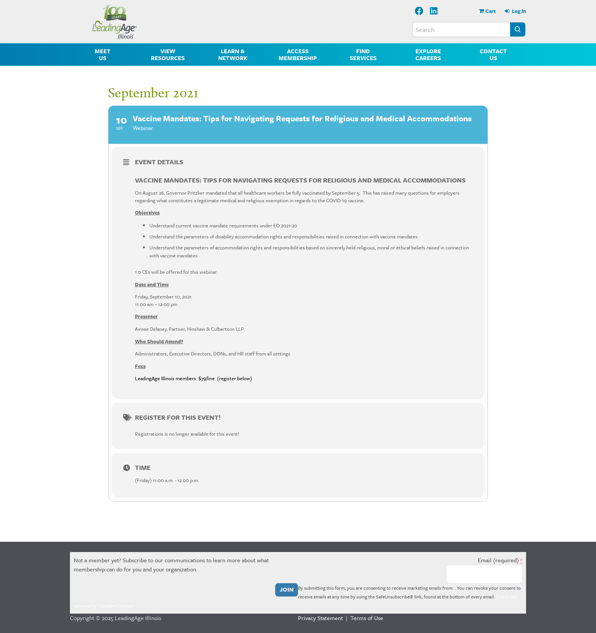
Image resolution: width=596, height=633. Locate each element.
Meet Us (103, 54)
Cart (490, 11)
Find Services (363, 54)
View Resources (168, 54)
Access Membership (298, 54)
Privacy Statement (320, 618)
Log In (518, 11)
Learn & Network (232, 54)
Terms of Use (366, 618)
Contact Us (493, 54)
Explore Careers (428, 54)
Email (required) (500, 560)
